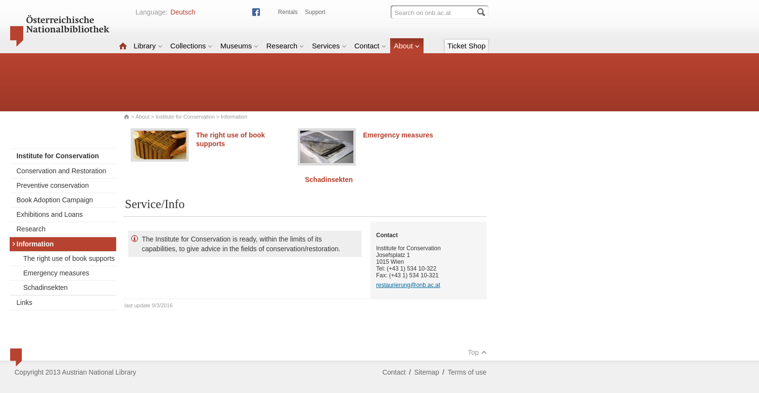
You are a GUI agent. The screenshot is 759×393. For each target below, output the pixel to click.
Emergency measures (56, 273)
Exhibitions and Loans (49, 214)
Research (285, 46)
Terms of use (467, 372)
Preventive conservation (52, 185)
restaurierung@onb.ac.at (408, 285)
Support (315, 12)
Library (148, 46)
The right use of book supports (69, 258)
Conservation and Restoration (61, 171)
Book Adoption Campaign (54, 200)
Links (24, 302)
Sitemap (426, 372)
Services (329, 46)
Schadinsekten (45, 287)
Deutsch (182, 12)
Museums (239, 46)
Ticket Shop (466, 46)
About (407, 46)
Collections (191, 46)
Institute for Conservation (184, 117)
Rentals (288, 12)
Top (477, 352)
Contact (370, 46)
